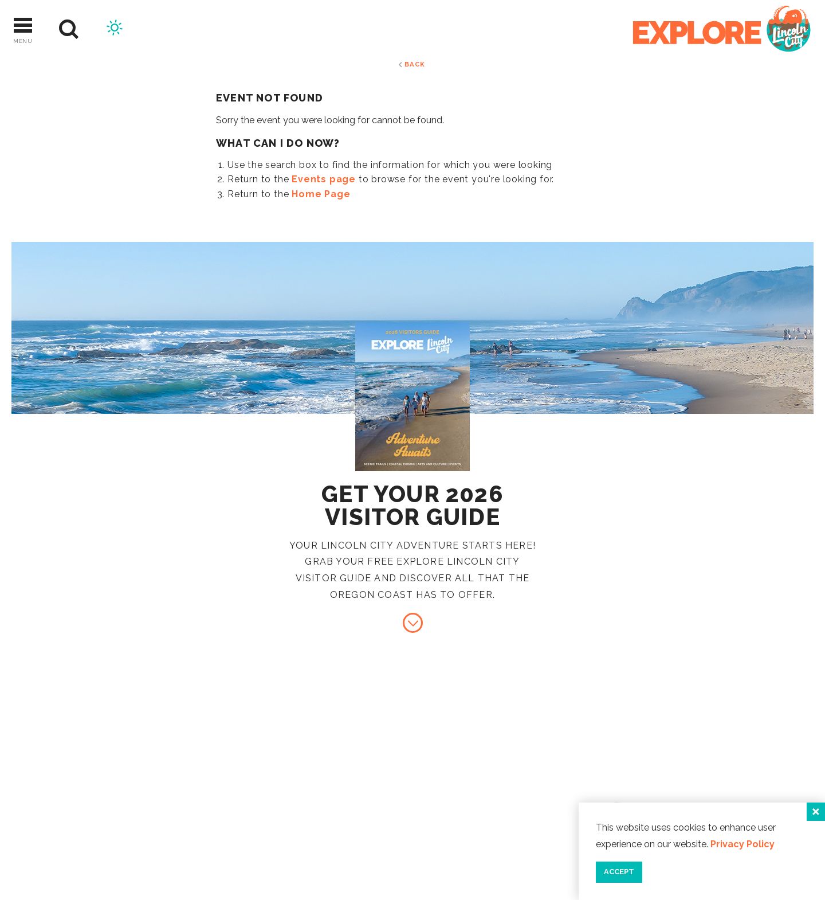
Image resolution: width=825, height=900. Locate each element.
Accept (619, 871)
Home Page (321, 194)
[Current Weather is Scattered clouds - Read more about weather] (115, 29)
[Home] (722, 29)
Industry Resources (730, 781)
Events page (324, 179)
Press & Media (710, 800)
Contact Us (704, 762)
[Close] (816, 812)
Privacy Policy (742, 844)
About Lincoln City (728, 743)
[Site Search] (69, 29)
